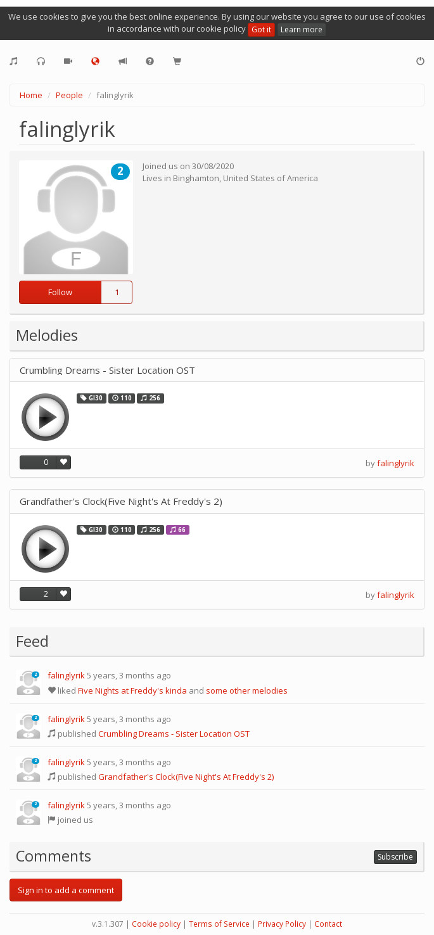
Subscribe (395, 856)
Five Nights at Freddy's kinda (132, 690)
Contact (328, 924)
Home (31, 95)
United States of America (270, 178)
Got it (261, 29)
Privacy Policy (282, 924)
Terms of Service (219, 924)
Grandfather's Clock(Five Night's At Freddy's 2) (121, 501)
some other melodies (247, 690)
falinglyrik (395, 463)
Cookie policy (156, 924)
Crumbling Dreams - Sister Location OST (107, 370)
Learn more (301, 29)
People (69, 95)
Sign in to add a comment (66, 890)
